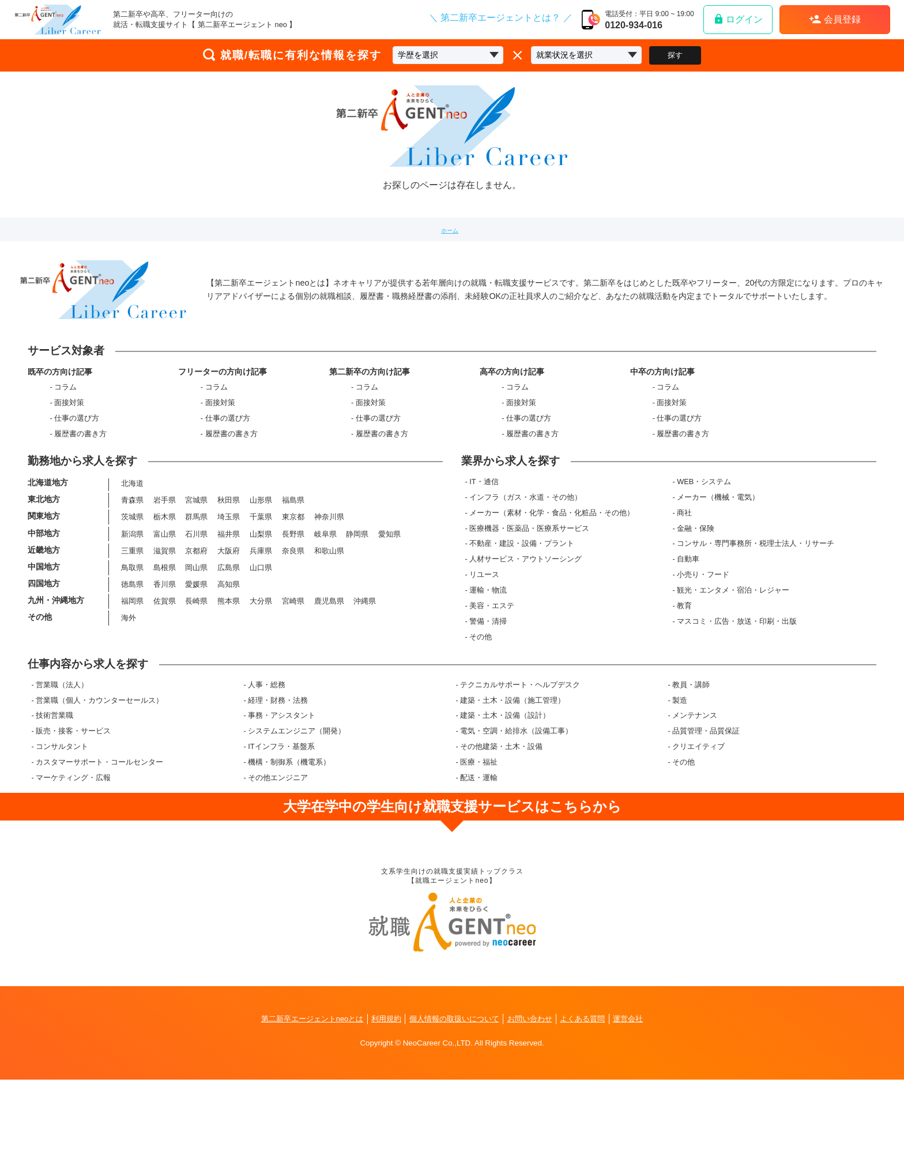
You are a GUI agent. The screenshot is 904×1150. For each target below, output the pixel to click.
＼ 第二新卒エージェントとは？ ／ (500, 18)
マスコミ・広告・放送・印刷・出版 (739, 662)
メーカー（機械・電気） (720, 538)
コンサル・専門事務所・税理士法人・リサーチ (758, 584)
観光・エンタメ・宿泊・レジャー (735, 631)
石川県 (195, 582)
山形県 (259, 544)
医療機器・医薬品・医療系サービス (534, 569)
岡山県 (195, 619)
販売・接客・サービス (73, 795)
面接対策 (69, 421)
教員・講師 (691, 748)
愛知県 (389, 582)
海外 (127, 675)
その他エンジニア (278, 841)
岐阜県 (324, 582)
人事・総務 (266, 748)
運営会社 (642, 1088)
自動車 (690, 600)
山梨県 (259, 582)
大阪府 (228, 600)
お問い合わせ (536, 1088)
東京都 (292, 563)
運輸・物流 (492, 631)
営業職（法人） (62, 748)
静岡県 (356, 582)
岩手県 (163, 544)
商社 (686, 553)
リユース (489, 616)
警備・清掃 (492, 662)
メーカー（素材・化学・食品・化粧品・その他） (556, 553)
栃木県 (163, 563)
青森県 (131, 544)
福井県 (228, 582)
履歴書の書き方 (80, 452)
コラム (65, 405)
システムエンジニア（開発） (296, 795)
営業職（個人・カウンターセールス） (99, 764)
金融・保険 (698, 569)
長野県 (292, 582)
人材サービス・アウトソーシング (530, 600)
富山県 (163, 582)
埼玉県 (228, 563)
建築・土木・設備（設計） (505, 780)
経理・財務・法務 (278, 764)
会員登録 (834, 19)
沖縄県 (364, 656)
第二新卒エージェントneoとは (301, 1088)
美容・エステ (496, 646)
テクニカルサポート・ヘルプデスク (520, 748)
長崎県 (195, 656)
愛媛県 (195, 638)
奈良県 (292, 600)
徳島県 (131, 638)
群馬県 (195, 563)
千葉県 (259, 563)
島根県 (163, 619)
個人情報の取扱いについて (454, 1088)
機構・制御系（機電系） (289, 826)
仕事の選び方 (76, 436)
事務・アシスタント (281, 780)
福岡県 (131, 656)
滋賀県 (163, 600)
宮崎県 (292, 656)
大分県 (259, 656)
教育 (686, 646)
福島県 (292, 544)
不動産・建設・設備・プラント (526, 584)
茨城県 (131, 563)
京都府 (195, 600)
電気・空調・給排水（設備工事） (516, 795)
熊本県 (228, 656)
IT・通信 (488, 522)
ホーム (450, 229)
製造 (679, 764)
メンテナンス (694, 780)
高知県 (228, 638)
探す (675, 55)
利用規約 (381, 1088)
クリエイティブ (698, 810)
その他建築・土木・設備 (501, 810)
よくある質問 (593, 1088)
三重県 (131, 600)
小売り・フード (705, 616)
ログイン (738, 18)
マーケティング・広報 (73, 841)
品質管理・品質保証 (706, 795)
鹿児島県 (328, 656)
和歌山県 (328, 600)
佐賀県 (163, 656)
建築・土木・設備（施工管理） (512, 764)
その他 (485, 677)
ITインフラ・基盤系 (281, 810)
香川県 (163, 638)
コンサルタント (62, 810)
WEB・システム (706, 522)
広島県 (228, 619)
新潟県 (131, 582)
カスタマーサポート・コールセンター (99, 826)
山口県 (259, 619)
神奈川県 (328, 563)
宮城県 (195, 544)
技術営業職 (54, 780)
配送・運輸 (479, 841)
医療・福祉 (479, 826)
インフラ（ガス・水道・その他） (530, 538)
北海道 (131, 525)
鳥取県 (131, 619)
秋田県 (228, 544)
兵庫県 (259, 600)
